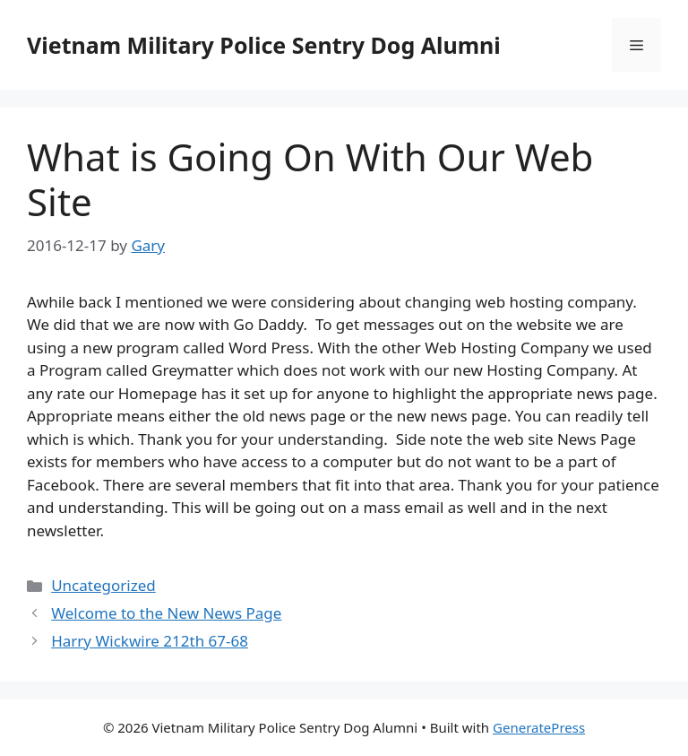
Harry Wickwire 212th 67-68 (149, 640)
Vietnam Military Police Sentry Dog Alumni (264, 45)
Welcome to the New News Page (166, 613)
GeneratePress (539, 727)
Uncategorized (103, 585)
